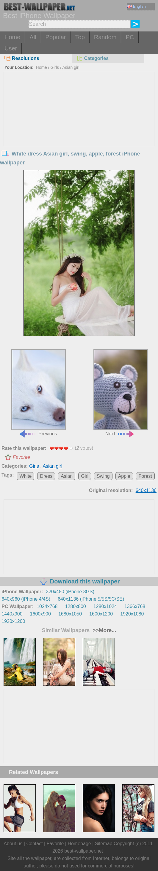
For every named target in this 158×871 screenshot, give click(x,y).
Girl (84, 476)
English (136, 6)
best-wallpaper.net (83, 850)
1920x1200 (13, 621)
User (10, 48)
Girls (55, 67)
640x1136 (146, 490)
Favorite (21, 457)
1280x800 (75, 606)
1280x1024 (105, 606)
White (25, 476)
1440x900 (11, 613)
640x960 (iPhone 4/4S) (25, 599)
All (32, 37)
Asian (67, 476)
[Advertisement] (79, 116)
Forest (145, 476)
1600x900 (40, 613)
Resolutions (21, 58)
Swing (103, 476)
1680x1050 (70, 613)
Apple (124, 476)
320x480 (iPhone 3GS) (70, 591)
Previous (38, 392)
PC (130, 37)
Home (12, 37)
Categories (92, 58)
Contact (34, 843)
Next (120, 392)
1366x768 (134, 606)
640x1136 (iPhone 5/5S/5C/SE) (91, 599)
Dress (46, 476)
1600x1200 (101, 613)
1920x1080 (132, 613)
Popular (56, 37)
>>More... (103, 630)
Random (105, 37)
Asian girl (70, 67)
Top (80, 37)
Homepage (79, 843)
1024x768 (47, 606)
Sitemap (103, 843)
